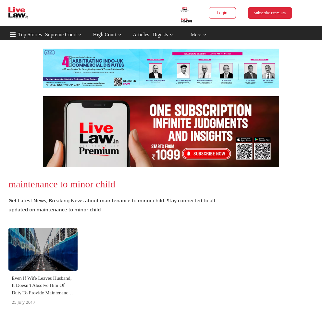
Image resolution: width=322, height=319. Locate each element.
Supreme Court (61, 34)
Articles (141, 34)
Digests (160, 34)
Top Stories (30, 34)
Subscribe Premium (270, 13)
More (198, 34)
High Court (104, 34)
